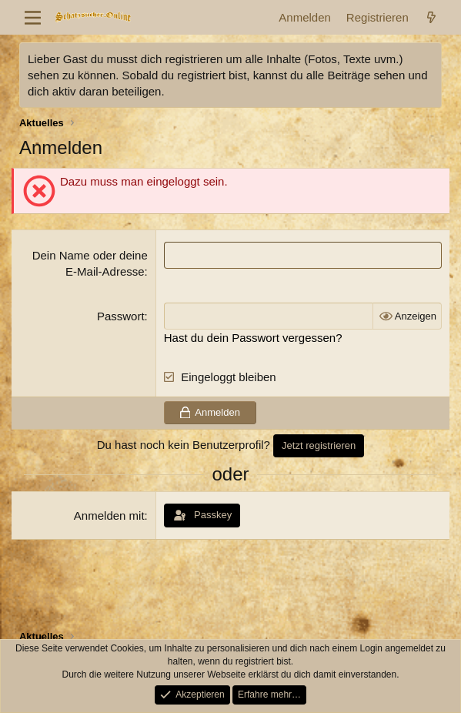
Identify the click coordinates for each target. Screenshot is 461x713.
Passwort (121, 316)
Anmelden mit (109, 515)
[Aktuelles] (431, 17)
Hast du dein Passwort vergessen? (253, 337)
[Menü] (33, 17)
